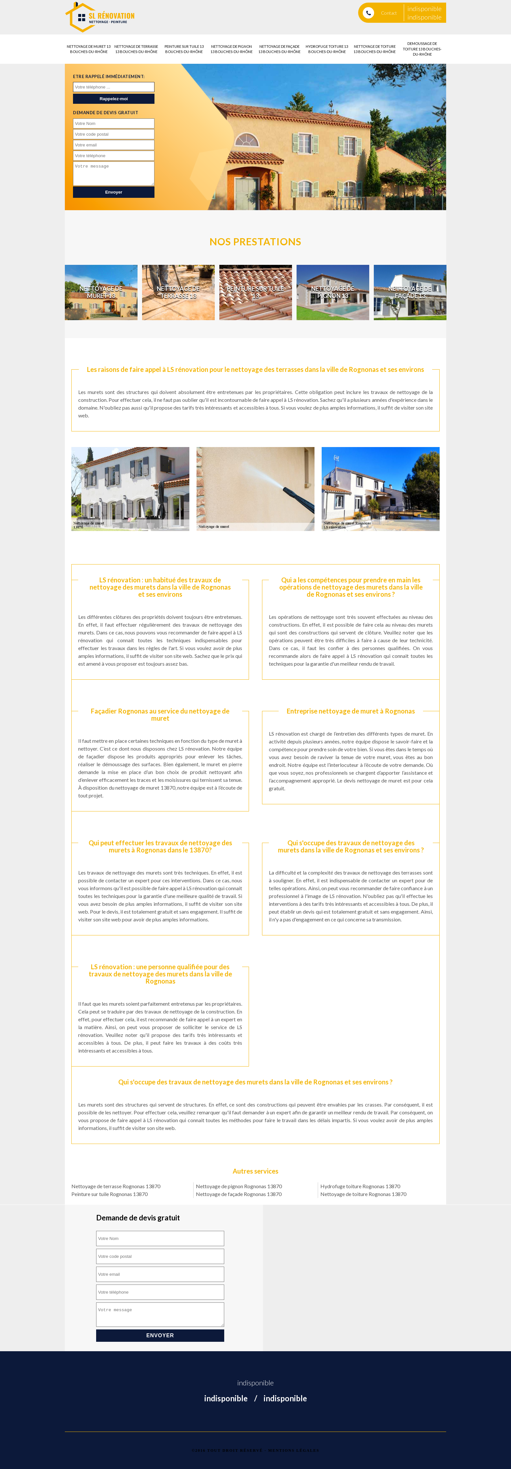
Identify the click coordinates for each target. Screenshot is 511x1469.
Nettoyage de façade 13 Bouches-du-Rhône (279, 49)
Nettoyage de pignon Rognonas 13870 (239, 1186)
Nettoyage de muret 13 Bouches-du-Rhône (88, 49)
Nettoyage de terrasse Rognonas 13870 (115, 1186)
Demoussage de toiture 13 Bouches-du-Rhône (422, 48)
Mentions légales (293, 1450)
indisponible (424, 8)
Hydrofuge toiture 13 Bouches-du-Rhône (327, 49)
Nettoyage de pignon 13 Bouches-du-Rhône (232, 49)
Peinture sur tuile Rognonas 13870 (109, 1194)
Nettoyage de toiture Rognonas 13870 (363, 1194)
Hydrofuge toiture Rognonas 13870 (360, 1186)
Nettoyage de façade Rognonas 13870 (239, 1194)
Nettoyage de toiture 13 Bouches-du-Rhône (375, 49)
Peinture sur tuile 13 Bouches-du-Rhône (184, 49)
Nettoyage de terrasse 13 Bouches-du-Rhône (136, 49)
